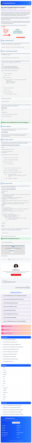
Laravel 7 (21, 259)
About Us (3, 427)
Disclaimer (3, 430)
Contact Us (3, 428)
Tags (17, 428)
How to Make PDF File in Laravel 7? (12, 238)
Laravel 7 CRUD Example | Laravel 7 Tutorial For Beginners (17, 122)
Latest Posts (19, 427)
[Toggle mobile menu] (29, 3)
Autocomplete (13, 259)
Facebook (18, 434)
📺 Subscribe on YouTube (16, 274)
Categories (18, 430)
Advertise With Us (5, 434)
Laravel (18, 259)
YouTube (18, 437)
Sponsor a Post (4, 435)
